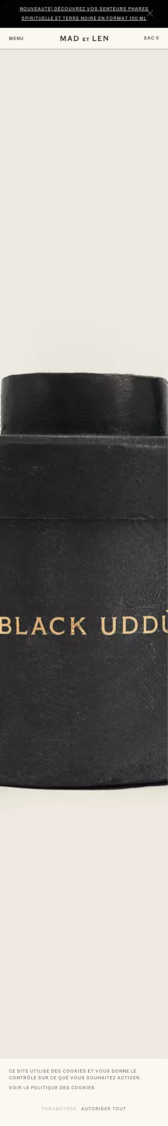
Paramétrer (59, 1108)
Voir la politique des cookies (52, 1087)
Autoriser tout (103, 1108)
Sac (151, 37)
